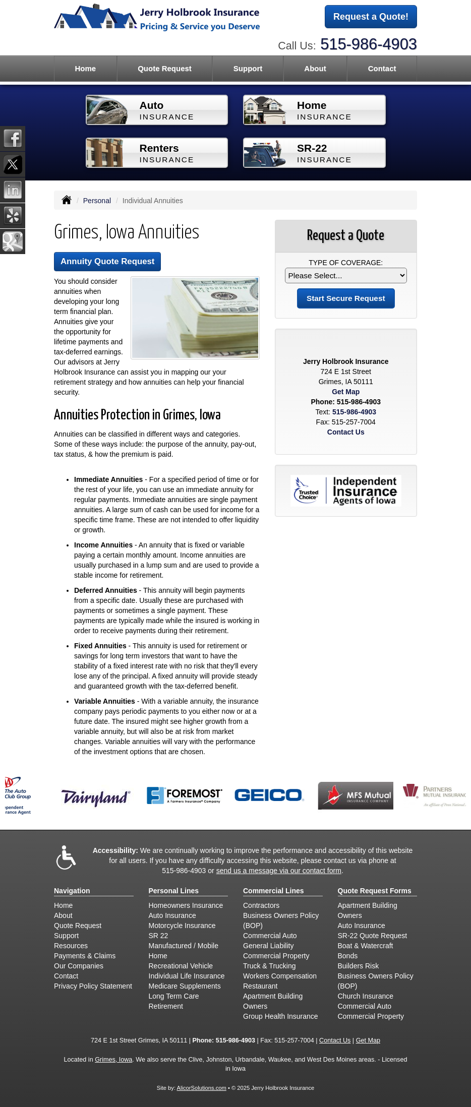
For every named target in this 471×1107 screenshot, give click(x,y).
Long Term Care (174, 996)
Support (66, 936)
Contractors (261, 905)
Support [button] (248, 68)
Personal (97, 201)
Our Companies (78, 966)
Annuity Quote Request (107, 261)
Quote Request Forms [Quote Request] (374, 891)
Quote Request (77, 925)
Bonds (348, 956)
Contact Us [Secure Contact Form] (346, 432)
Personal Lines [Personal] (174, 891)
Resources (71, 946)
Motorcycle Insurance (182, 925)
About (63, 915)
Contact (382, 68)
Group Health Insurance (280, 1016)
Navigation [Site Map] (72, 891)
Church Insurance (366, 996)
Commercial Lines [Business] (273, 891)
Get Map (346, 392)
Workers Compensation (280, 976)
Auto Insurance (172, 915)
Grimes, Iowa (113, 1059)
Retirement (166, 1006)
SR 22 (158, 936)
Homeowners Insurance (186, 905)
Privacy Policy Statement (93, 986)
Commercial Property (276, 956)
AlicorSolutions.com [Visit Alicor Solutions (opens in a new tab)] (201, 1088)
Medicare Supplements (185, 986)
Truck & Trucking (269, 966)
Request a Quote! (370, 17)
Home (85, 68)
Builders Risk (358, 966)
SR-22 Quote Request (372, 936)
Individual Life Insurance (187, 976)
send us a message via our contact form (278, 871)
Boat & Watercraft (365, 946)
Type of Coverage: (346, 263)
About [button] (315, 68)
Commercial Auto (270, 936)
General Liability (268, 946)
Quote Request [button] (165, 68)
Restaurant (260, 986)
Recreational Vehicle (181, 966)
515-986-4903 (368, 44)
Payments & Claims (84, 956)
